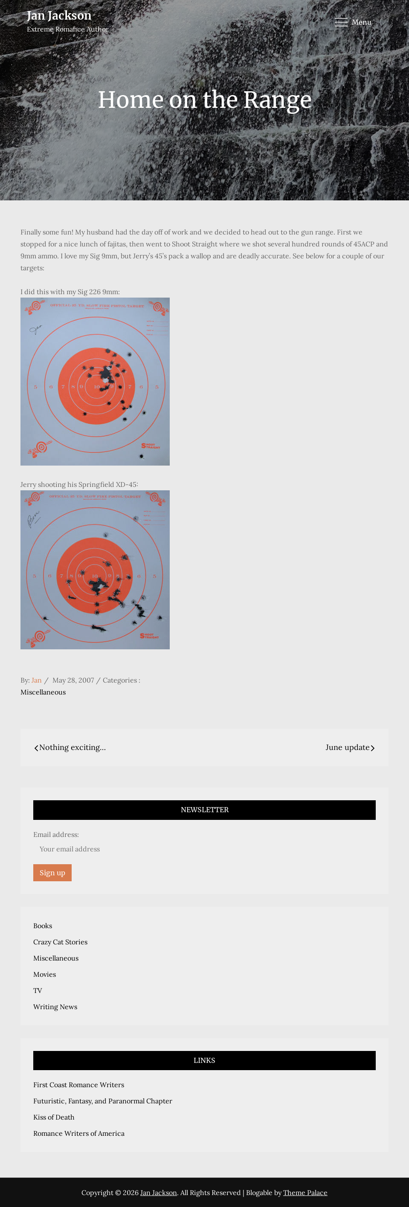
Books (42, 925)
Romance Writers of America (79, 1133)
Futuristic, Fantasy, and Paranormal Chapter (102, 1101)
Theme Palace (305, 1192)
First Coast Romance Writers (78, 1084)
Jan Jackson (59, 16)
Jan (37, 680)
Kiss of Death (54, 1117)
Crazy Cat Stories (60, 942)
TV (37, 990)
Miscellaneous (43, 692)
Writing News (55, 1006)
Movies (44, 974)
